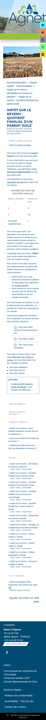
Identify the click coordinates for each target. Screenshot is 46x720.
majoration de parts (15, 182)
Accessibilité (11, 701)
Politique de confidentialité (18, 695)
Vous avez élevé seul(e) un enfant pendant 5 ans (26, 330)
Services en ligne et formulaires (17, 413)
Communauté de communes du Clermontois (20, 673)
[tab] (23, 140)
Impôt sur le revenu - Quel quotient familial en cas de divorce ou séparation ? (23, 431)
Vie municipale (25, 62)
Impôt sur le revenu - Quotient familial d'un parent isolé (22, 100)
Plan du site (27, 701)
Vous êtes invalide (24, 339)
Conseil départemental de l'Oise (20, 681)
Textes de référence (17, 404)
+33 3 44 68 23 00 (13, 640)
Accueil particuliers (17, 82)
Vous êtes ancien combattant (23, 346)
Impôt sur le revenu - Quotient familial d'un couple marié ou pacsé (22, 506)
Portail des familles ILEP (16, 678)
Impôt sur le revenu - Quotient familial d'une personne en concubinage (22, 494)
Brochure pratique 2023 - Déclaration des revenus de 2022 (22, 585)
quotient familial (21, 285)
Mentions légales (12, 689)
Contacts (9, 624)
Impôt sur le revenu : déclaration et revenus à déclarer (19, 93)
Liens (7, 665)
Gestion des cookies (15, 707)
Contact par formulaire (16, 644)
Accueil (10, 62)
